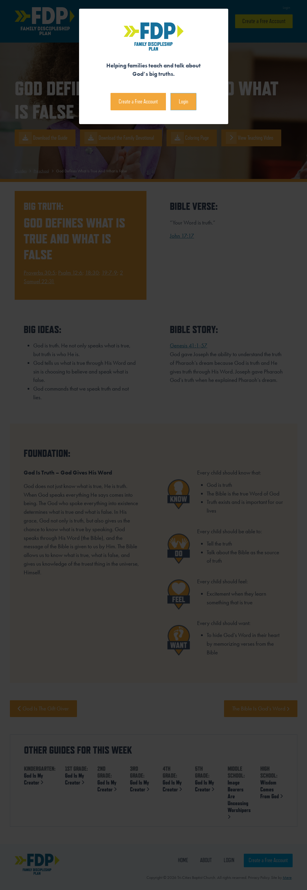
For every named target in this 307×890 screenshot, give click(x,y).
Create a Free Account (138, 101)
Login (183, 101)
